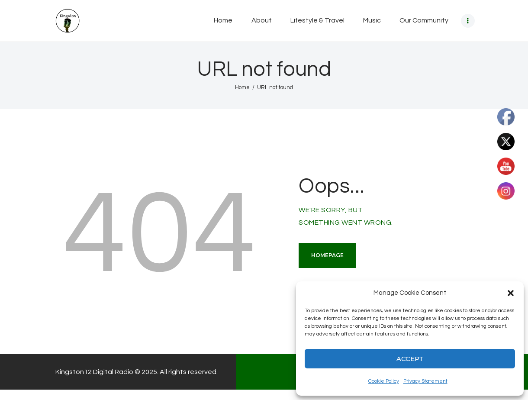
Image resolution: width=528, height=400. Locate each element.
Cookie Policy (383, 381)
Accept (410, 359)
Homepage (327, 255)
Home (242, 87)
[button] (510, 293)
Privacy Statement (425, 381)
